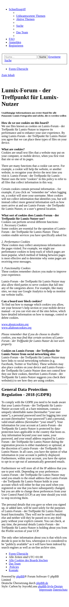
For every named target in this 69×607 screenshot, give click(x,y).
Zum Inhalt (8, 75)
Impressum (45, 589)
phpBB (20, 576)
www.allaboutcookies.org (16, 327)
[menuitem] (30, 15)
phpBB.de (42, 583)
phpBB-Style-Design (50, 586)
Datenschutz (60, 589)
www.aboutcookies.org (15, 324)
